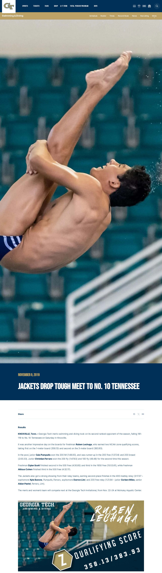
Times (112, 18)
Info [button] (99, 7)
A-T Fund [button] (66, 7)
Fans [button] (48, 7)
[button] (157, 7)
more (154, 18)
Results (22, 429)
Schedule (93, 18)
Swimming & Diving (12, 17)
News (134, 18)
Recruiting (144, 18)
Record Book (123, 18)
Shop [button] (58, 7)
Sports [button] (25, 7)
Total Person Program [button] (82, 7)
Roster (103, 18)
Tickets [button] (37, 7)
